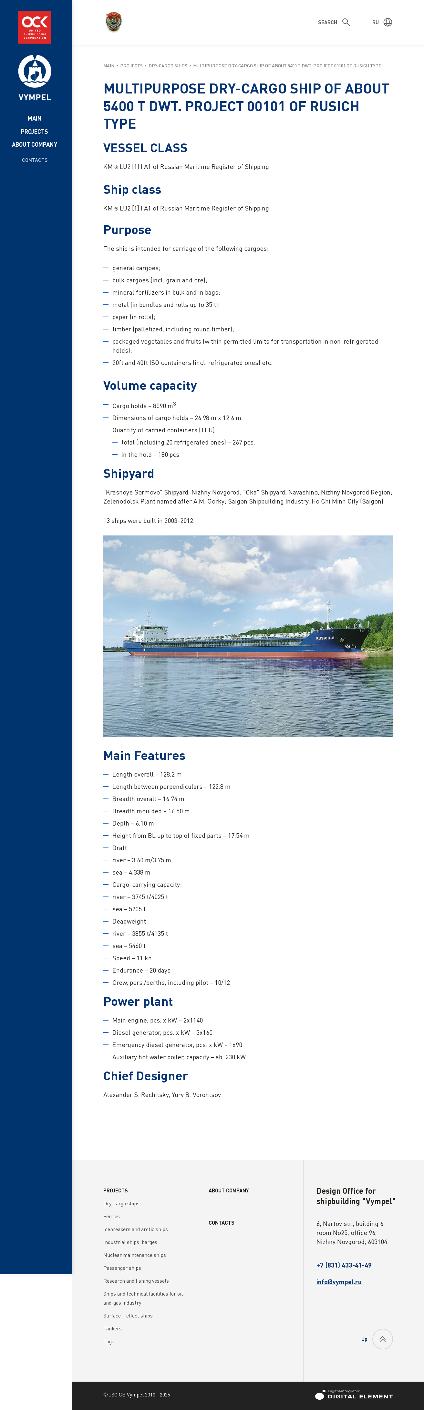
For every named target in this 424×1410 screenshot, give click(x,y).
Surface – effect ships (128, 1315)
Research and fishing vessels (136, 1281)
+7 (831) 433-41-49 (344, 1265)
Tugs (108, 1341)
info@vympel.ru (339, 1282)
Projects (34, 131)
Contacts (34, 160)
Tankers (112, 1328)
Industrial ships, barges (130, 1242)
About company (34, 144)
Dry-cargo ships (121, 1203)
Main (35, 118)
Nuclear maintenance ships (134, 1255)
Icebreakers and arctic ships (135, 1229)
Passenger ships (122, 1268)
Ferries (111, 1216)
